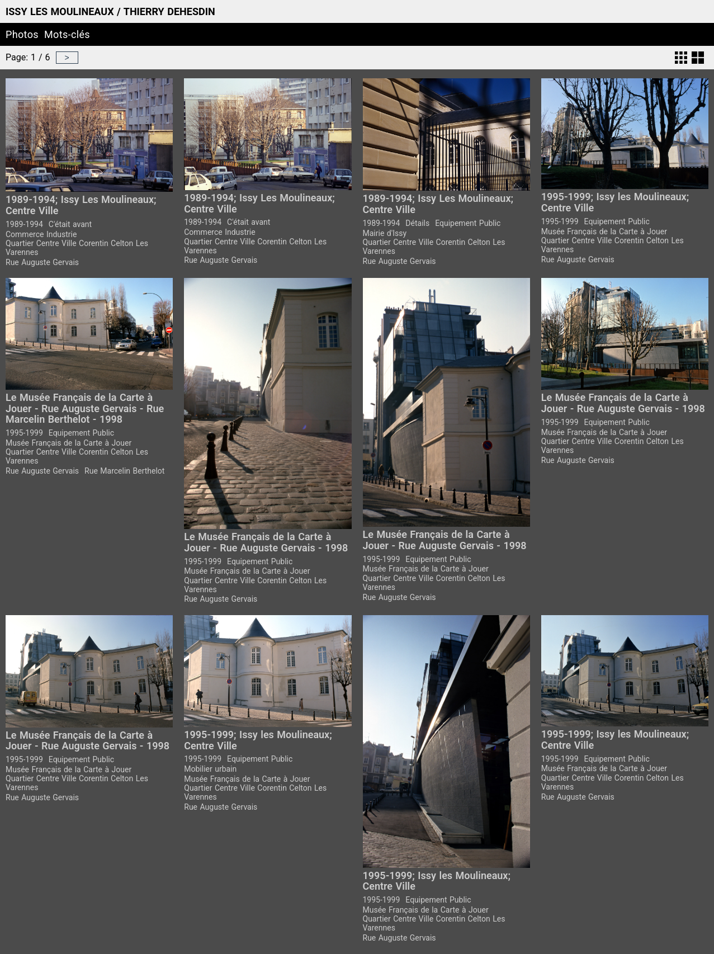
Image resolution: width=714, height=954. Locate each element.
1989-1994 (24, 224)
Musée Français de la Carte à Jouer (604, 231)
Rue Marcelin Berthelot (124, 470)
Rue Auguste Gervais (42, 262)
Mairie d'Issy (385, 233)
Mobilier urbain (210, 768)
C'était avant (70, 224)
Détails (417, 223)
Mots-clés (67, 34)
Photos (22, 34)
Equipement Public (467, 223)
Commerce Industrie (41, 234)
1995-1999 (560, 221)
